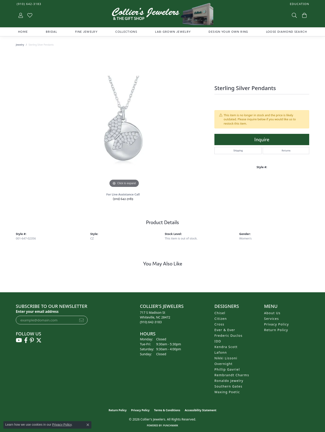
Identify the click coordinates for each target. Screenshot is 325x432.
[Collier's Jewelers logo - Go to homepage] (162, 15)
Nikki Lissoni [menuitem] (225, 358)
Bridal (51, 32)
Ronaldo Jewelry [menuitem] (228, 381)
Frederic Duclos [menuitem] (228, 335)
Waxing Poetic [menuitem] (227, 392)
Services (271, 318)
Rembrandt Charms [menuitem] (231, 375)
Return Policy (276, 330)
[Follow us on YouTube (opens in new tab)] (19, 340)
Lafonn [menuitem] (220, 352)
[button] (299, 4)
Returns (286, 150)
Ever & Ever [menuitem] (224, 330)
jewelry (20, 44)
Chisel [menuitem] (219, 313)
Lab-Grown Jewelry (173, 32)
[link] (28, 4)
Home (23, 32)
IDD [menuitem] (217, 341)
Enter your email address (37, 311)
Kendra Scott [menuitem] (225, 347)
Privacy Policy (276, 324)
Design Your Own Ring (228, 32)
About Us (272, 313)
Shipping (238, 150)
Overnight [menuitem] (223, 364)
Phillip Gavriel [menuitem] (227, 369)
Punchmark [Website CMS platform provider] (170, 425)
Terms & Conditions (167, 410)
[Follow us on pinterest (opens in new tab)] (32, 340)
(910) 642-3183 (123, 199)
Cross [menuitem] (219, 324)
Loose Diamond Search (286, 32)
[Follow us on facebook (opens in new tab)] (26, 340)
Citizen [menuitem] (220, 318)
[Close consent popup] (87, 424)
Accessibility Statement (200, 410)
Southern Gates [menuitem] (228, 386)
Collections (126, 32)
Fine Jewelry (86, 32)
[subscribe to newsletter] (81, 320)
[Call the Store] (151, 322)
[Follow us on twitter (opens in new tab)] (39, 340)
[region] (124, 121)
